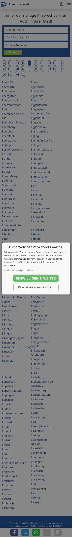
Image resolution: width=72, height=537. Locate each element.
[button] (36, 270)
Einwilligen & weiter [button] (36, 278)
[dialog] (36, 269)
